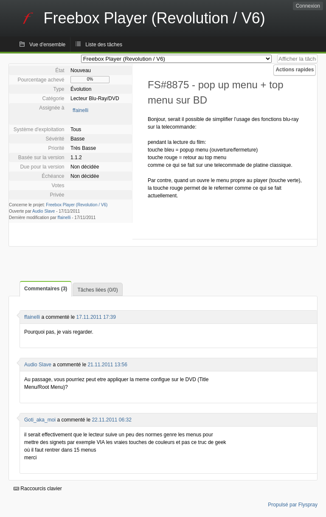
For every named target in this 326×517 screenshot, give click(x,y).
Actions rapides (294, 70)
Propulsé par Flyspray (293, 505)
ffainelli (80, 110)
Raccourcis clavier (38, 489)
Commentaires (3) (45, 289)
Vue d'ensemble (47, 45)
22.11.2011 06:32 (111, 420)
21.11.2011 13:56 (107, 365)
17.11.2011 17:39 (96, 317)
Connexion (308, 6)
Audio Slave (43, 211)
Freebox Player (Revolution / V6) (76, 204)
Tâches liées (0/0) (97, 290)
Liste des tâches (103, 45)
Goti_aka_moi (40, 420)
